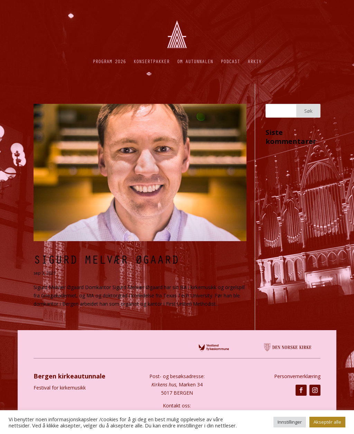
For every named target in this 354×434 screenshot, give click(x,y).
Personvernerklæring (297, 376)
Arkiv (254, 61)
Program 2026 (109, 61)
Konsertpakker (151, 61)
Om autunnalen (195, 61)
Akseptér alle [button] (327, 422)
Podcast (230, 61)
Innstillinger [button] (290, 422)
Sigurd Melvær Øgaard (106, 259)
